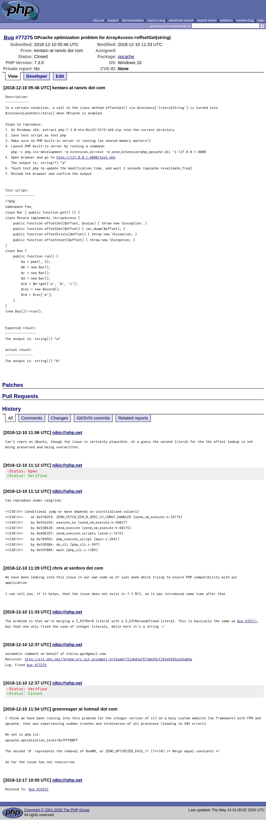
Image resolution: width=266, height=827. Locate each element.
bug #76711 (247, 623)
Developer (37, 76)
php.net (98, 20)
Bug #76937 (38, 793)
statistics (226, 20)
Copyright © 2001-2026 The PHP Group (57, 814)
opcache (126, 56)
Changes (59, 418)
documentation (133, 20)
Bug (9, 37)
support (113, 20)
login (261, 20)
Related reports (133, 418)
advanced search (181, 20)
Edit (60, 76)
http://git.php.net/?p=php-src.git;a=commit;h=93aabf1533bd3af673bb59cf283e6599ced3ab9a (108, 661)
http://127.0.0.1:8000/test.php (85, 157)
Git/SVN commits (93, 418)
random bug (245, 20)
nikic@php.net (67, 432)
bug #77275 (37, 666)
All (10, 418)
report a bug (156, 20)
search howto (206, 20)
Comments (31, 418)
